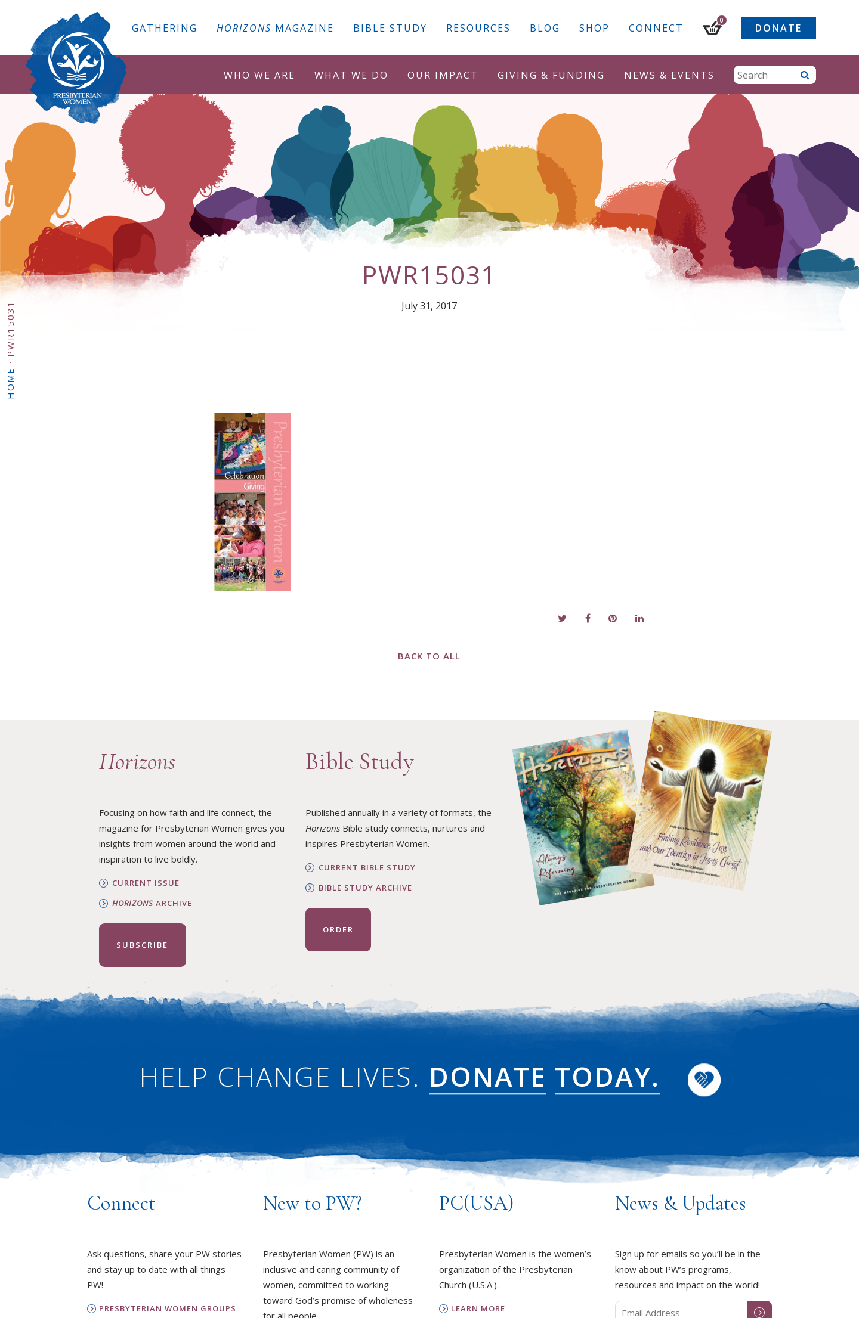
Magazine (275, 28)
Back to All (429, 656)
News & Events (669, 75)
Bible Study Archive (365, 888)
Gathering (164, 28)
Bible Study (390, 28)
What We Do (351, 75)
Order (338, 929)
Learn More (478, 1309)
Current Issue (146, 883)
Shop (594, 28)
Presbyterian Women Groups (167, 1309)
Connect (656, 28)
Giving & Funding (551, 75)
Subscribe (142, 944)
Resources (478, 28)
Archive (152, 903)
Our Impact (442, 75)
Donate (778, 28)
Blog (545, 28)
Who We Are (259, 75)
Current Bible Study (367, 868)
